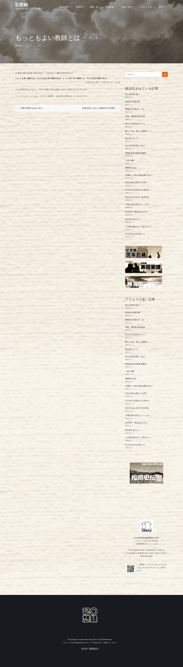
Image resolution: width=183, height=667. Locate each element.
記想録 (21, 4)
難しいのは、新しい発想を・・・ (139, 131)
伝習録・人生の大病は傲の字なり (139, 175)
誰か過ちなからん (132, 219)
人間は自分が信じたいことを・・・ (140, 204)
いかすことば (147, 6)
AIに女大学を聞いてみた (135, 145)
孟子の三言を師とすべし (135, 123)
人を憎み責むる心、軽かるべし (138, 226)
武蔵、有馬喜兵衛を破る (135, 116)
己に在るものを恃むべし (135, 234)
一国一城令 (129, 160)
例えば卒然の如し (132, 94)
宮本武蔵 (111, 6)
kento (51, 73)
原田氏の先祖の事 (132, 101)
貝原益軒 (66, 6)
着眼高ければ (130, 167)
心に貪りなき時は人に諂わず (137, 189)
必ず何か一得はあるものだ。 (137, 212)
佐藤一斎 (95, 6)
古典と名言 (127, 6)
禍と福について (131, 138)
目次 (162, 6)
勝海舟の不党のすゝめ (134, 109)
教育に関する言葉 (25, 73)
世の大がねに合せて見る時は (137, 197)
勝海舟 (80, 6)
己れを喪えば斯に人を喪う (136, 182)
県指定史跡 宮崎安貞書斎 (135, 153)
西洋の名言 (38, 73)
